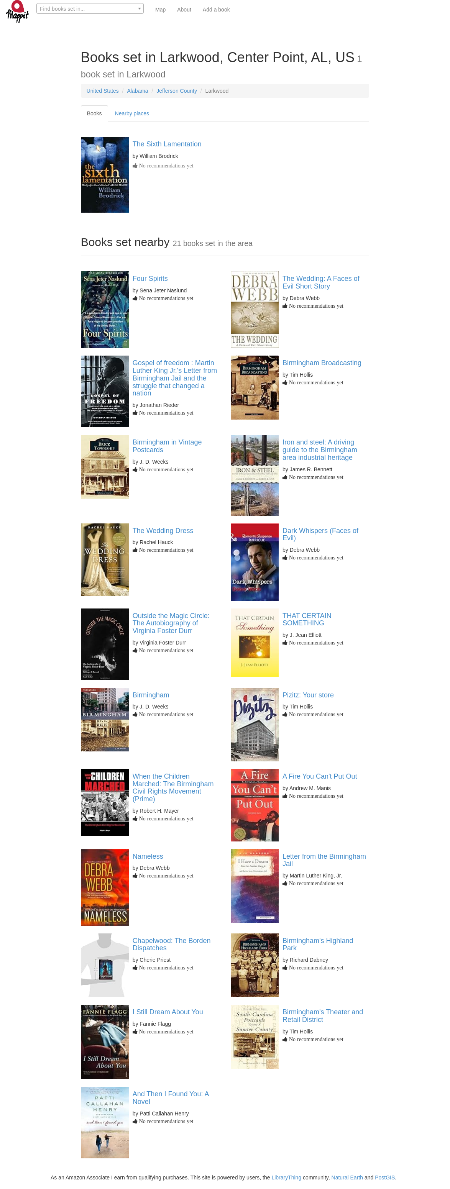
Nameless (148, 856)
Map (160, 10)
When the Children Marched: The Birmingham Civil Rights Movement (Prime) (173, 787)
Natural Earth (347, 1177)
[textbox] (90, 8)
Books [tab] (94, 113)
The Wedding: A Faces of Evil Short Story (321, 282)
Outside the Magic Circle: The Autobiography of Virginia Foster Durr (171, 623)
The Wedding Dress (163, 531)
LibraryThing (286, 1177)
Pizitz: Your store (308, 695)
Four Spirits (150, 278)
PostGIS (385, 1177)
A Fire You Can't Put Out (319, 776)
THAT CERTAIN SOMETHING (307, 619)
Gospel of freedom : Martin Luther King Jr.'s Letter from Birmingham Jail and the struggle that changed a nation (175, 378)
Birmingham (151, 695)
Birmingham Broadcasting (321, 363)
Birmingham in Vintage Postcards (167, 446)
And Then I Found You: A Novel (171, 1097)
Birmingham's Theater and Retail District (322, 1015)
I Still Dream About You (168, 1012)
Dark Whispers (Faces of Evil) (320, 534)
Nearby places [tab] (132, 113)
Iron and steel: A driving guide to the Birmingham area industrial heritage (319, 449)
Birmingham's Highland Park (317, 944)
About (184, 10)
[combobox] (90, 8)
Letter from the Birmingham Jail (324, 860)
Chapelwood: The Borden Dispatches (172, 944)
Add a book (216, 10)
